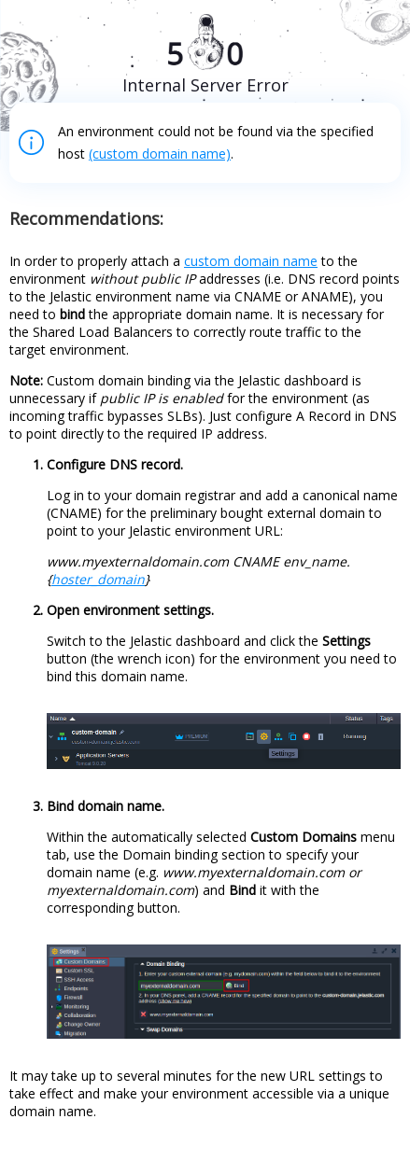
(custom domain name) (160, 153)
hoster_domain (98, 579)
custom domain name (251, 261)
